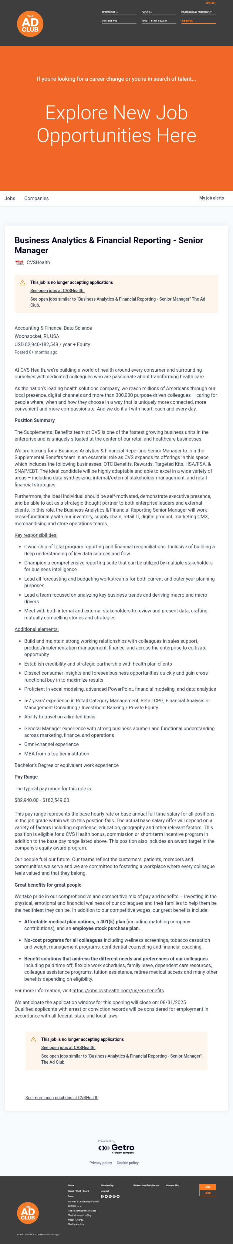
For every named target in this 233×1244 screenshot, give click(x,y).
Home (71, 1185)
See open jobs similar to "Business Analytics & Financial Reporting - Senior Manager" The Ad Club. (117, 302)
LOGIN (208, 1193)
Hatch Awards (75, 1219)
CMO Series (74, 1206)
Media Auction (76, 1224)
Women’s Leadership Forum (83, 1201)
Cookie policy (128, 1163)
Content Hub (109, 20)
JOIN (207, 1186)
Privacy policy (100, 1163)
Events (147, 12)
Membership (110, 12)
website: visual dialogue (49, 1234)
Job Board (187, 20)
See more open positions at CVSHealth (61, 1097)
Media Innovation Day (79, 1215)
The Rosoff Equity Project (82, 1210)
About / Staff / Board (154, 20)
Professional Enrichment (196, 12)
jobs (10, 198)
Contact (211, 2)
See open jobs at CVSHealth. (57, 290)
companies (37, 198)
